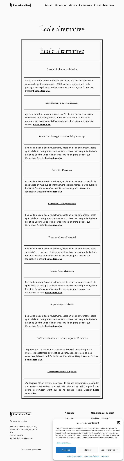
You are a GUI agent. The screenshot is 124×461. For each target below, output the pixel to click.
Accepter (66, 450)
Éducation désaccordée (62, 170)
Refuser (87, 450)
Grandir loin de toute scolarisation (62, 69)
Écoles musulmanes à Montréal (62, 237)
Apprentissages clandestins (62, 304)
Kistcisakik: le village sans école (62, 203)
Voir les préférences (110, 450)
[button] (118, 423)
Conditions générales (91, 456)
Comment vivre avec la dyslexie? (62, 371)
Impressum (105, 456)
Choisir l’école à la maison (62, 270)
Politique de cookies (74, 456)
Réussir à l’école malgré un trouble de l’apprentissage (62, 136)
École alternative (62, 51)
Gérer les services (63, 443)
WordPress (36, 449)
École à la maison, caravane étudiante (62, 102)
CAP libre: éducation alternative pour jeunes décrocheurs (62, 338)
